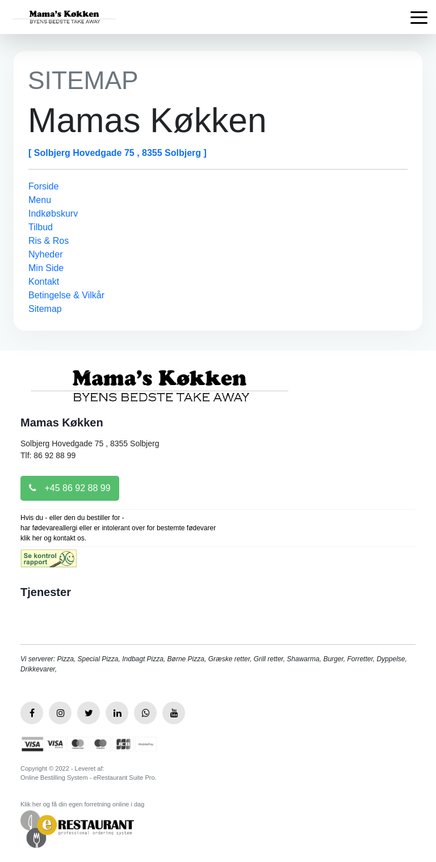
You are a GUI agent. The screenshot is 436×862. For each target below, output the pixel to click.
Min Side (46, 268)
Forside (43, 186)
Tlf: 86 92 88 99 (48, 455)
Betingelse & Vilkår (66, 295)
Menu (39, 200)
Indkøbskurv (53, 213)
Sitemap (45, 309)
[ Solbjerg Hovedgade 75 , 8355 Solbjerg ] (117, 153)
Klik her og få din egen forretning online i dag (82, 804)
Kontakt (43, 281)
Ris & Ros (48, 241)
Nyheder (45, 254)
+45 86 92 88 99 (70, 488)
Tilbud (40, 227)
